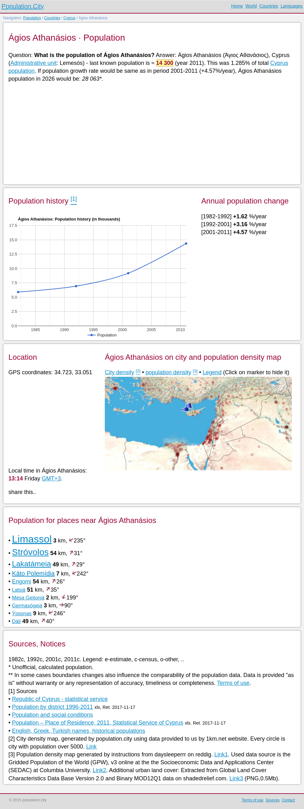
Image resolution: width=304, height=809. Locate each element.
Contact (288, 800)
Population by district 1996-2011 (52, 707)
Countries (268, 6)
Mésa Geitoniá (28, 597)
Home (237, 6)
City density (119, 372)
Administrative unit (33, 63)
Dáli (16, 621)
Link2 (99, 770)
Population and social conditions (52, 715)
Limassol (32, 539)
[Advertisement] (151, 133)
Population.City (23, 6)
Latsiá (18, 590)
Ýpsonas (21, 613)
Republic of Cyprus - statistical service (60, 699)
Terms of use (233, 683)
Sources (272, 800)
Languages (291, 6)
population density (168, 372)
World (251, 6)
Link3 (236, 778)
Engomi (21, 581)
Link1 (221, 754)
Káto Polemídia (33, 573)
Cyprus (69, 18)
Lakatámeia (31, 563)
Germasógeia (27, 605)
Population (32, 18)
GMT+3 (51, 478)
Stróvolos (30, 552)
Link (91, 746)
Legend (212, 372)
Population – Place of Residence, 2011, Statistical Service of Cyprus (97, 723)
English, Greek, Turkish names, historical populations (78, 731)
